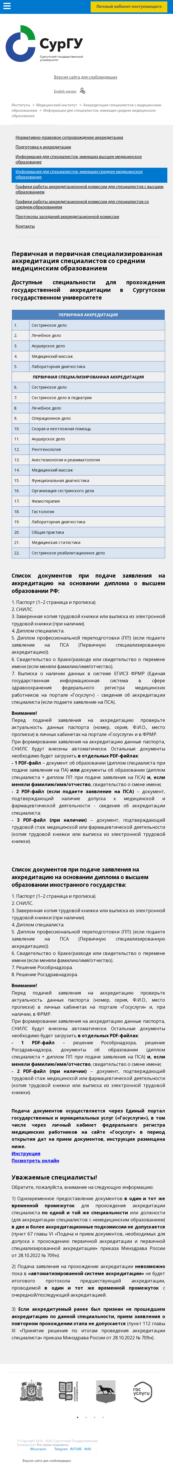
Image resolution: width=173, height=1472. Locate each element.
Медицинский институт (57, 105)
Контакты (25, 226)
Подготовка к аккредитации (43, 147)
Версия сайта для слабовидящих (85, 77)
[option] (35, 1395)
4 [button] (103, 1417)
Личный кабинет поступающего (129, 7)
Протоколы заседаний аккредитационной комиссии (67, 217)
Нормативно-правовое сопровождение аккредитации (69, 137)
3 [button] (94, 1417)
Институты (21, 105)
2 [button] (86, 1417)
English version (65, 91)
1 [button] (77, 1417)
